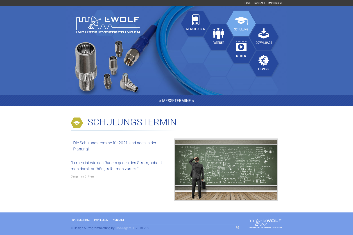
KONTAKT (118, 219)
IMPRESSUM (101, 219)
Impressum (275, 3)
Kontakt (259, 3)
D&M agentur (125, 228)
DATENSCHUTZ (81, 219)
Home (247, 3)
